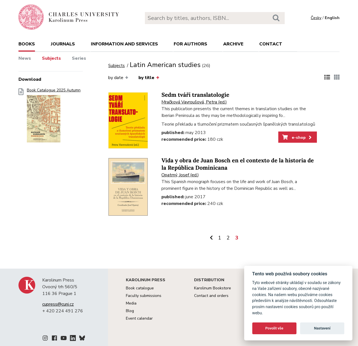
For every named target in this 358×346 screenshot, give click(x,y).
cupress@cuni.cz (58, 304)
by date (118, 78)
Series (79, 58)
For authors (190, 44)
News (24, 58)
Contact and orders (211, 295)
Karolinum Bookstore (212, 288)
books (26, 44)
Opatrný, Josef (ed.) (180, 175)
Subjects (51, 58)
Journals (63, 44)
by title (148, 78)
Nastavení (322, 328)
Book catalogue (140, 288)
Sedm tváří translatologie (195, 94)
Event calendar (139, 318)
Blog (130, 310)
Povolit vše (274, 328)
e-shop (297, 137)
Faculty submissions (143, 295)
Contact (270, 44)
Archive (233, 44)
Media (131, 303)
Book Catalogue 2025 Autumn (54, 117)
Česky (316, 17)
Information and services (124, 44)
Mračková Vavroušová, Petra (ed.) (194, 102)
